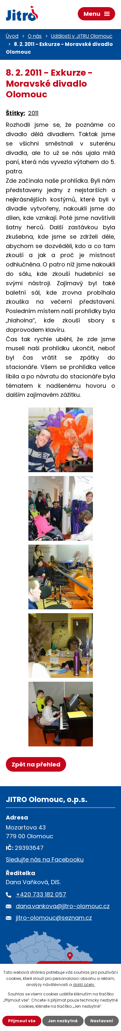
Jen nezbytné (63, 1021)
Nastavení (101, 1021)
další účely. (84, 984)
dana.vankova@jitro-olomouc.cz (63, 906)
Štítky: (15, 113)
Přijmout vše (21, 1021)
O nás (35, 36)
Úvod (12, 36)
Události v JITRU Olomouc (81, 36)
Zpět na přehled (36, 764)
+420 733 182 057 (41, 894)
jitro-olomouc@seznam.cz (54, 918)
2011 (33, 113)
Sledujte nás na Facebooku (45, 859)
